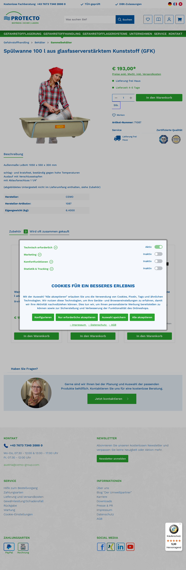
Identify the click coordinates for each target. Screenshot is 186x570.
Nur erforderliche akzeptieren (76, 317)
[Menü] (180, 525)
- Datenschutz (97, 324)
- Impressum (78, 324)
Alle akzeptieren (142, 317)
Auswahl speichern (114, 317)
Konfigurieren (43, 317)
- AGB (112, 324)
